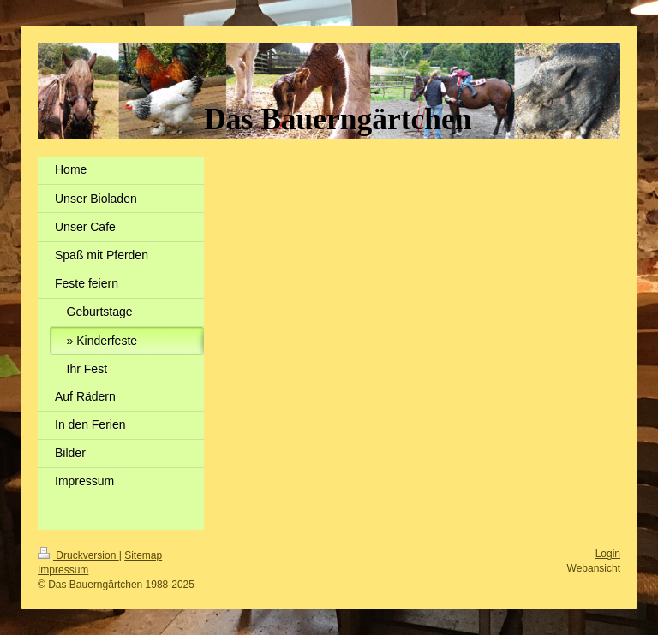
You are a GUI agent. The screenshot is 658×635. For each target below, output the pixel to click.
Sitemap (143, 555)
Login (607, 554)
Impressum (63, 570)
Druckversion (78, 555)
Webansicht (593, 568)
